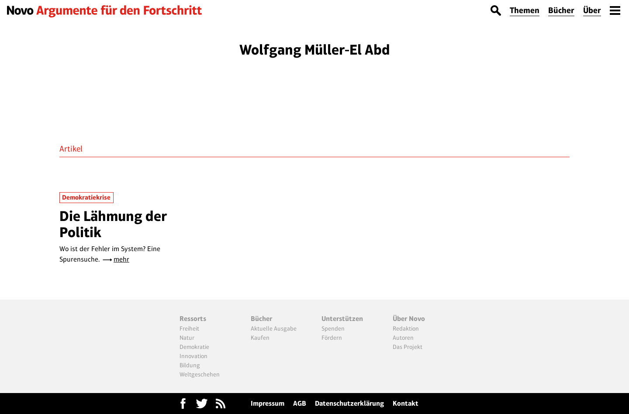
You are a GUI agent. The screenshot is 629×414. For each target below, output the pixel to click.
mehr (121, 259)
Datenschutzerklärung (349, 403)
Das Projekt (407, 346)
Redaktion (406, 328)
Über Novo (409, 318)
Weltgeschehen (200, 374)
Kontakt (405, 403)
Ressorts (193, 318)
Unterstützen (342, 318)
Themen (524, 10)
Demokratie (194, 346)
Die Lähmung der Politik (113, 223)
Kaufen (260, 337)
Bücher (561, 10)
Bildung (190, 365)
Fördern (331, 337)
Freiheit (189, 328)
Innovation (193, 355)
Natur (187, 337)
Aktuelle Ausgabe (274, 328)
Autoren (403, 337)
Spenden (333, 328)
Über (592, 10)
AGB (299, 403)
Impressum (267, 403)
